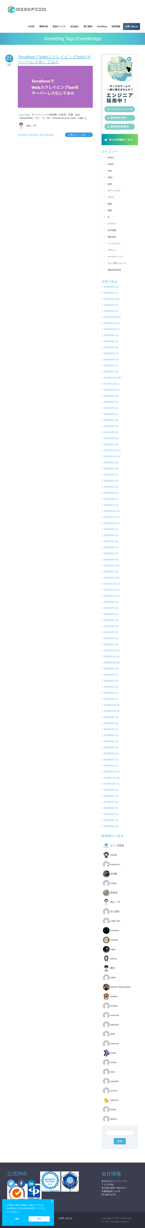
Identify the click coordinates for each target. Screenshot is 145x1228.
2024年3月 (109, 432)
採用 (110, 184)
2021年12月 (110, 584)
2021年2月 (109, 638)
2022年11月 (110, 517)
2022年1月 (109, 577)
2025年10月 (110, 329)
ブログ (111, 197)
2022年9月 (109, 529)
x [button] (52, 1201)
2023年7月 (109, 474)
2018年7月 (109, 802)
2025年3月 (109, 365)
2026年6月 (109, 287)
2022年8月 (109, 535)
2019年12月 (110, 705)
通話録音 (112, 237)
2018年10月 (110, 784)
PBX (110, 171)
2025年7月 (109, 347)
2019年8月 (109, 723)
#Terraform (33, 135)
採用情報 (116, 26)
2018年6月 (109, 808)
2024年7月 (109, 408)
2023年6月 (109, 481)
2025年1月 (109, 371)
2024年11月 (110, 384)
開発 (110, 204)
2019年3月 (109, 753)
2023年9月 (109, 462)
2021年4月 (109, 626)
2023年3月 (109, 499)
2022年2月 (109, 571)
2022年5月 (109, 553)
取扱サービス (59, 26)
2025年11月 (110, 323)
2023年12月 (110, 450)
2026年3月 (109, 299)
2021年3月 (109, 632)
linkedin (31, 1184)
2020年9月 (109, 668)
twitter (11, 1184)
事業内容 (43, 26)
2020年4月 (109, 687)
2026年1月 (109, 311)
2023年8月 (109, 468)
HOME (31, 26)
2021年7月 (109, 608)
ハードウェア (114, 243)
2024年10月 (110, 390)
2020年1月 (109, 699)
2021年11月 (110, 590)
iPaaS (111, 158)
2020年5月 (109, 681)
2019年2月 (109, 759)
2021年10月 (110, 596)
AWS (110, 177)
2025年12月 (110, 317)
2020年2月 (109, 693)
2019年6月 (109, 735)
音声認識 (112, 230)
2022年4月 (109, 559)
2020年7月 (109, 674)
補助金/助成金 (114, 270)
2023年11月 (110, 456)
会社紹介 (74, 26)
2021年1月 (109, 644)
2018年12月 (110, 771)
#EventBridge (47, 135)
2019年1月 (109, 765)
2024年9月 (109, 396)
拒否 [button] (17, 1219)
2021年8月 (109, 602)
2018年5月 (109, 814)
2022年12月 (110, 511)
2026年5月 (109, 293)
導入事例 (88, 26)
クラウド (112, 224)
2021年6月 (109, 614)
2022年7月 (109, 541)
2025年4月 (109, 359)
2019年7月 (109, 729)
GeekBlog (102, 26)
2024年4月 (109, 426)
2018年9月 (109, 790)
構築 (110, 210)
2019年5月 (109, 741)
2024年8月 (109, 402)
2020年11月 (110, 656)
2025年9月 (109, 335)
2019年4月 (109, 747)
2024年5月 (109, 420)
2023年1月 (109, 505)
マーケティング (115, 257)
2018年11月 (110, 778)
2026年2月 (109, 305)
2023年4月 (109, 493)
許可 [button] (39, 1219)
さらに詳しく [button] (12, 1211)
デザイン (112, 250)
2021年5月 (109, 620)
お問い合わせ (131, 26)
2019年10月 (110, 711)
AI (108, 217)
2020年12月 (110, 650)
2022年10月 (110, 523)
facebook (21, 1184)
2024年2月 (109, 438)
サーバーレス (114, 191)
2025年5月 (109, 353)
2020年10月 (110, 662)
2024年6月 (109, 414)
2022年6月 (109, 547)
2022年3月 (109, 565)
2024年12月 (110, 377)
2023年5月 (109, 487)
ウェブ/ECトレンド (117, 263)
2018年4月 (109, 820)
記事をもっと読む (77, 134)
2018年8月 (109, 796)
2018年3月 (109, 826)
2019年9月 (109, 717)
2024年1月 (109, 444)
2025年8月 (109, 341)
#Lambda (22, 135)
